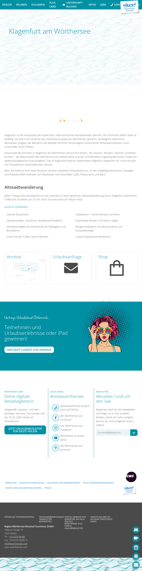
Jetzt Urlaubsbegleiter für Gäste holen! (25, 430)
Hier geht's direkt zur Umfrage (29, 350)
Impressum (11, 482)
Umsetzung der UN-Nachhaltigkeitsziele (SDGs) (101, 519)
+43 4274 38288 (17, 536)
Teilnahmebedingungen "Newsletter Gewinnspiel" (49, 519)
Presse (48, 488)
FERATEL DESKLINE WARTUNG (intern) (23, 488)
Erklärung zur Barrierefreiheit (63, 482)
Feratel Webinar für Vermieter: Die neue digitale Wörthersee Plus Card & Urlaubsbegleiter (75, 522)
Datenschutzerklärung (32, 482)
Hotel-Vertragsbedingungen (98, 482)
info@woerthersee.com (15, 543)
